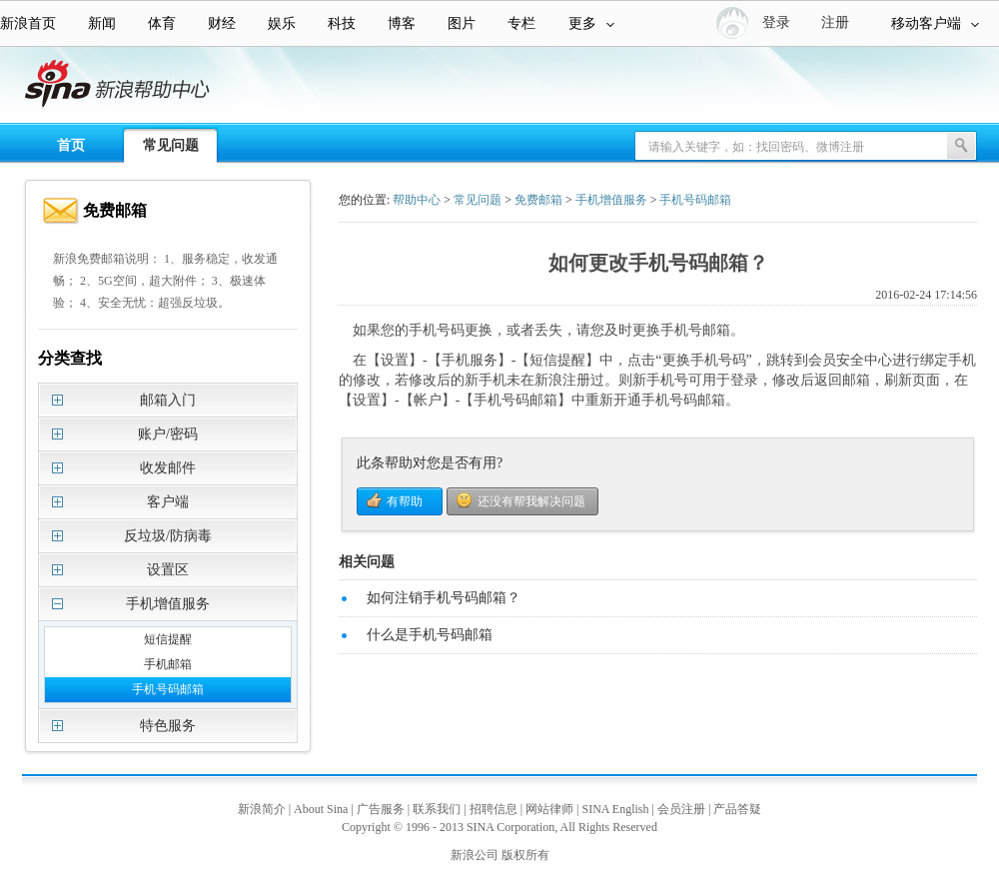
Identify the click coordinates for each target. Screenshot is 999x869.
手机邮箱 (168, 664)
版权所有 (525, 855)
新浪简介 (262, 809)
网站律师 (549, 809)
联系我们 (437, 809)
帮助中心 (417, 200)
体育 (162, 23)
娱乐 (282, 23)
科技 (342, 23)
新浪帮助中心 (95, 86)
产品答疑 (737, 809)
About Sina (321, 809)
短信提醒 (168, 639)
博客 (402, 23)
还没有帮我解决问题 (531, 501)
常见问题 (171, 145)
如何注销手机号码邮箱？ (443, 597)
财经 (222, 23)
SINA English (614, 809)
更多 (591, 23)
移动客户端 (935, 23)
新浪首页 (28, 23)
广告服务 (381, 809)
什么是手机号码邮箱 (430, 634)
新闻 (102, 23)
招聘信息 (493, 809)
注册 (835, 22)
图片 (462, 23)
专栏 (521, 23)
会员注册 (681, 809)
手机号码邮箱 (168, 689)
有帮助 (405, 501)
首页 (71, 145)
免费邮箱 (538, 200)
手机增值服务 (611, 200)
